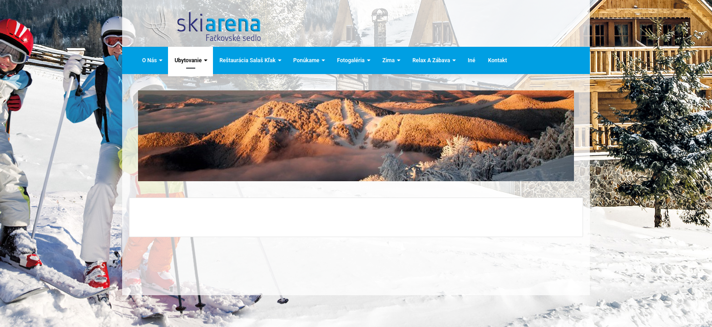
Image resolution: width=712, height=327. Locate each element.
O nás (149, 60)
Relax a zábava (431, 60)
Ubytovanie (188, 60)
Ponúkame (306, 60)
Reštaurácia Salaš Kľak (247, 60)
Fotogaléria (351, 60)
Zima (388, 60)
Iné (471, 60)
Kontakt (497, 60)
